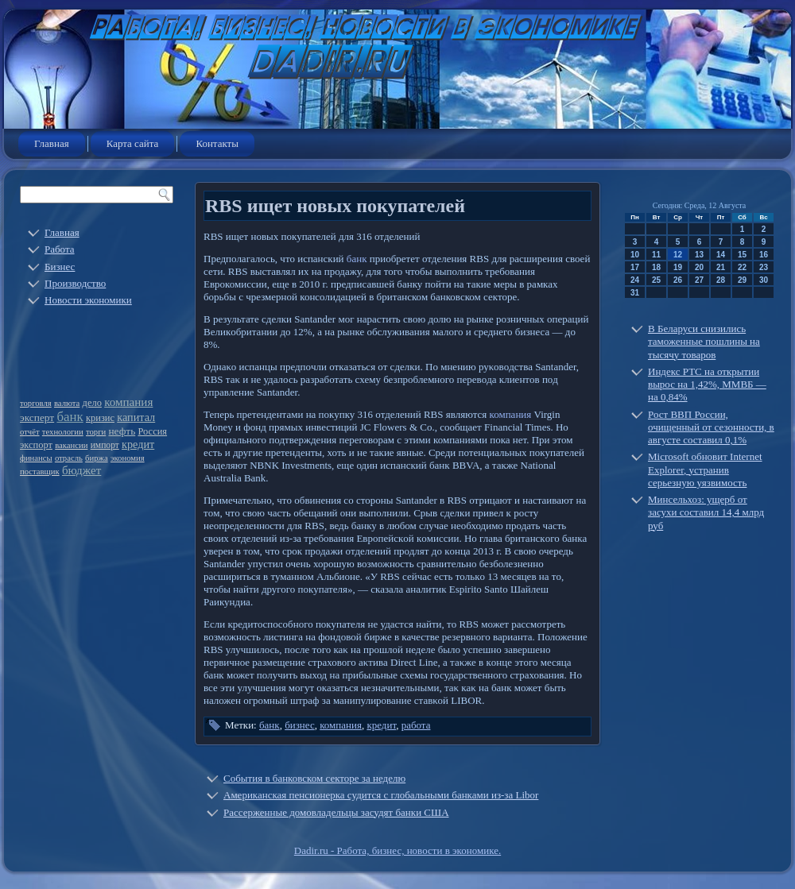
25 (656, 280)
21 (720, 267)
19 (677, 267)
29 (742, 280)
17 (634, 267)
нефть (121, 431)
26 (677, 280)
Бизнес (60, 266)
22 (742, 267)
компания (128, 402)
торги (96, 431)
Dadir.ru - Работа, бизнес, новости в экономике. (397, 850)
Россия (152, 431)
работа (416, 725)
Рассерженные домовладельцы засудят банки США (336, 812)
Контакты (217, 143)
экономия (128, 458)
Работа (60, 249)
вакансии (71, 445)
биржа (96, 458)
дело (92, 402)
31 (634, 292)
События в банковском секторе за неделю (314, 778)
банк (69, 416)
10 (634, 254)
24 (634, 280)
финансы (36, 458)
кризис (100, 417)
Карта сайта (133, 143)
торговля (36, 403)
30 (763, 280)
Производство (75, 283)
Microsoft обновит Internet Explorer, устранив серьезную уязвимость (705, 469)
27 (699, 280)
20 (699, 267)
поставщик (40, 471)
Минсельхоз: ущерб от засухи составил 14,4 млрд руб (706, 512)
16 (763, 254)
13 (699, 254)
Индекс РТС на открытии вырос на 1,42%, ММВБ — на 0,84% (707, 384)
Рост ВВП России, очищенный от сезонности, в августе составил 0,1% (711, 427)
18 (656, 267)
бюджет (81, 470)
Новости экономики (88, 300)
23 (763, 267)
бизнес (300, 725)
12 (677, 254)
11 (656, 254)
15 (742, 254)
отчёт (30, 431)
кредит (138, 444)
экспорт (36, 444)
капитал (136, 417)
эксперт (37, 417)
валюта (67, 403)
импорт (105, 445)
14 (720, 254)
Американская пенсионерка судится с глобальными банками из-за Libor (380, 795)
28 (720, 280)
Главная (51, 143)
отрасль (69, 458)
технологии (62, 431)
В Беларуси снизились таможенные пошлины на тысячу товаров (704, 342)
